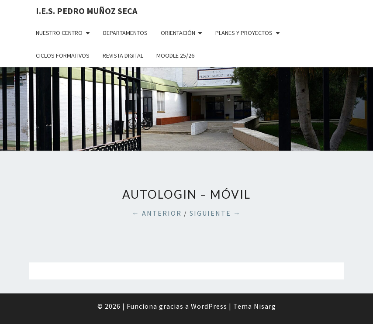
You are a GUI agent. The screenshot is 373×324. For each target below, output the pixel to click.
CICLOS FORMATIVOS (63, 55)
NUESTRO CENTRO (59, 33)
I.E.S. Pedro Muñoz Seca (86, 10)
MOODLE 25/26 (175, 55)
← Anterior (157, 213)
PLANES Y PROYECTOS (244, 33)
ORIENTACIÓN (178, 33)
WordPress (209, 306)
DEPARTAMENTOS (125, 33)
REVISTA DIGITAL (123, 55)
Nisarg (265, 306)
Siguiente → (215, 213)
